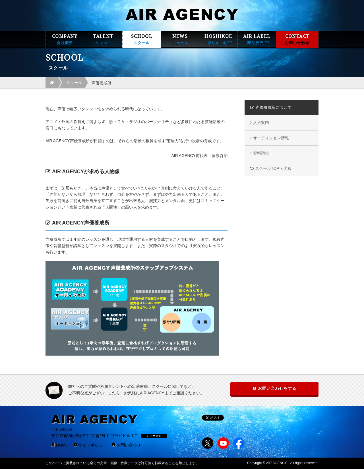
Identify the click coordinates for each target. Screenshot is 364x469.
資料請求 (261, 153)
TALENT (103, 39)
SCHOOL (142, 39)
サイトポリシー (92, 445)
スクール (74, 82)
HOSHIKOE (218, 39)
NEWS (180, 39)
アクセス (154, 436)
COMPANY (65, 39)
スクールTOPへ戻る (273, 168)
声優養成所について (273, 107)
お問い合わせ (129, 445)
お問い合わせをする (277, 388)
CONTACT (297, 39)
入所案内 (261, 122)
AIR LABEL (257, 39)
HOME (62, 445)
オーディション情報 (271, 138)
